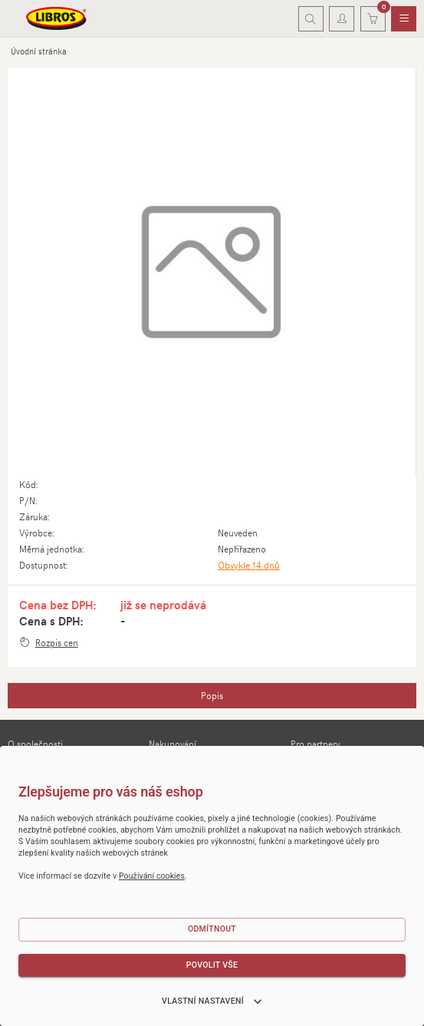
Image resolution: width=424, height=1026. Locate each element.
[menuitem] (403, 19)
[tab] (212, 696)
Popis (212, 695)
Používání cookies (152, 876)
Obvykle (249, 565)
